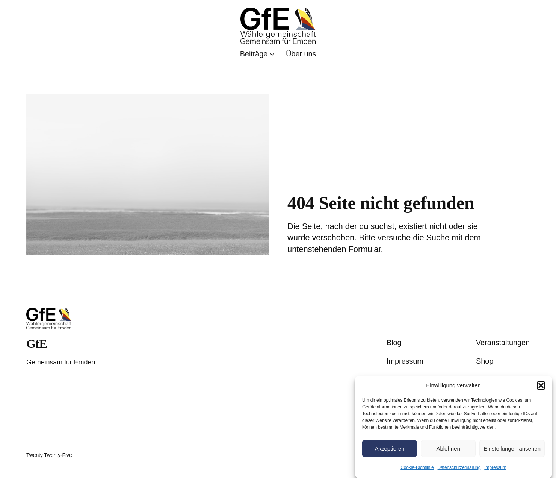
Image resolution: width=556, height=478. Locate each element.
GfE (36, 344)
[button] (541, 385)
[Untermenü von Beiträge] (257, 54)
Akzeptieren (389, 448)
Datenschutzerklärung (459, 467)
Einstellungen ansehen (512, 448)
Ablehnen (448, 448)
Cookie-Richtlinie (417, 467)
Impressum (495, 467)
